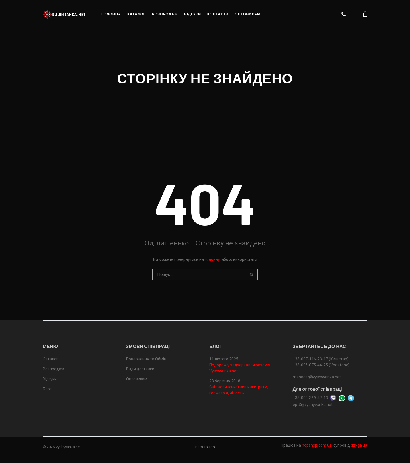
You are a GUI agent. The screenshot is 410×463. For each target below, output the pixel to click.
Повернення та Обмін (146, 359)
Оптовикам (247, 14)
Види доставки (140, 369)
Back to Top (205, 447)
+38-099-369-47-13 (310, 398)
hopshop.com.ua (317, 445)
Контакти (218, 14)
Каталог (136, 14)
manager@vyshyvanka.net (317, 377)
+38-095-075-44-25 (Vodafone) (321, 365)
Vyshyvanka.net (68, 447)
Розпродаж (165, 14)
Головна (111, 14)
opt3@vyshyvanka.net (313, 404)
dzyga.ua (359, 445)
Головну (212, 259)
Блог (47, 389)
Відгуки (192, 14)
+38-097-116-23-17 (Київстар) (320, 359)
